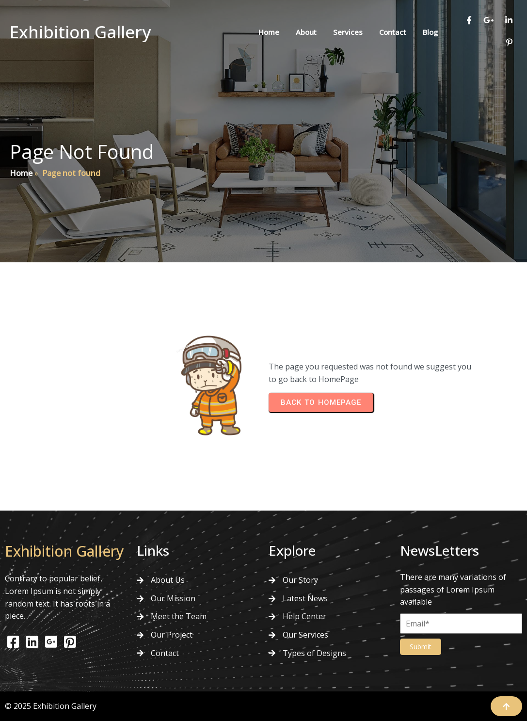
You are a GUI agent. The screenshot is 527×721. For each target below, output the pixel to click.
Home (21, 173)
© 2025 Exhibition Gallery (50, 706)
